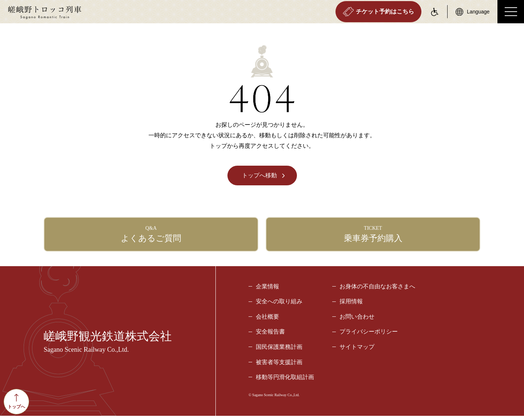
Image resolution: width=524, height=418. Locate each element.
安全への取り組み (279, 303)
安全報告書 (270, 334)
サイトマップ (357, 349)
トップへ (16, 401)
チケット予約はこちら (378, 11)
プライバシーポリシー (369, 334)
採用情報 (351, 303)
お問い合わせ (357, 319)
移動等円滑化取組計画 (285, 379)
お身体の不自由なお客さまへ (377, 288)
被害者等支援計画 (279, 364)
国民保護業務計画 (279, 349)
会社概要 (267, 319)
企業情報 (267, 288)
